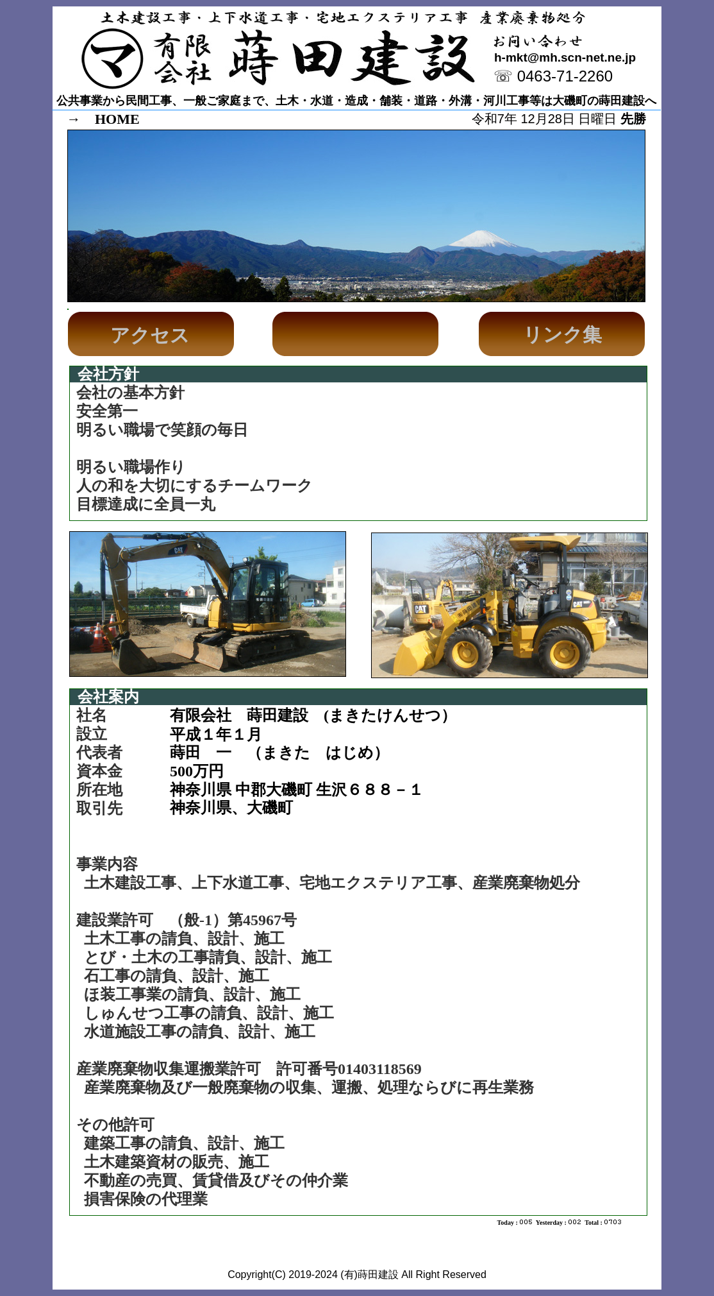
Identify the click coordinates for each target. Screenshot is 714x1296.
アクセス (150, 335)
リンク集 (562, 334)
